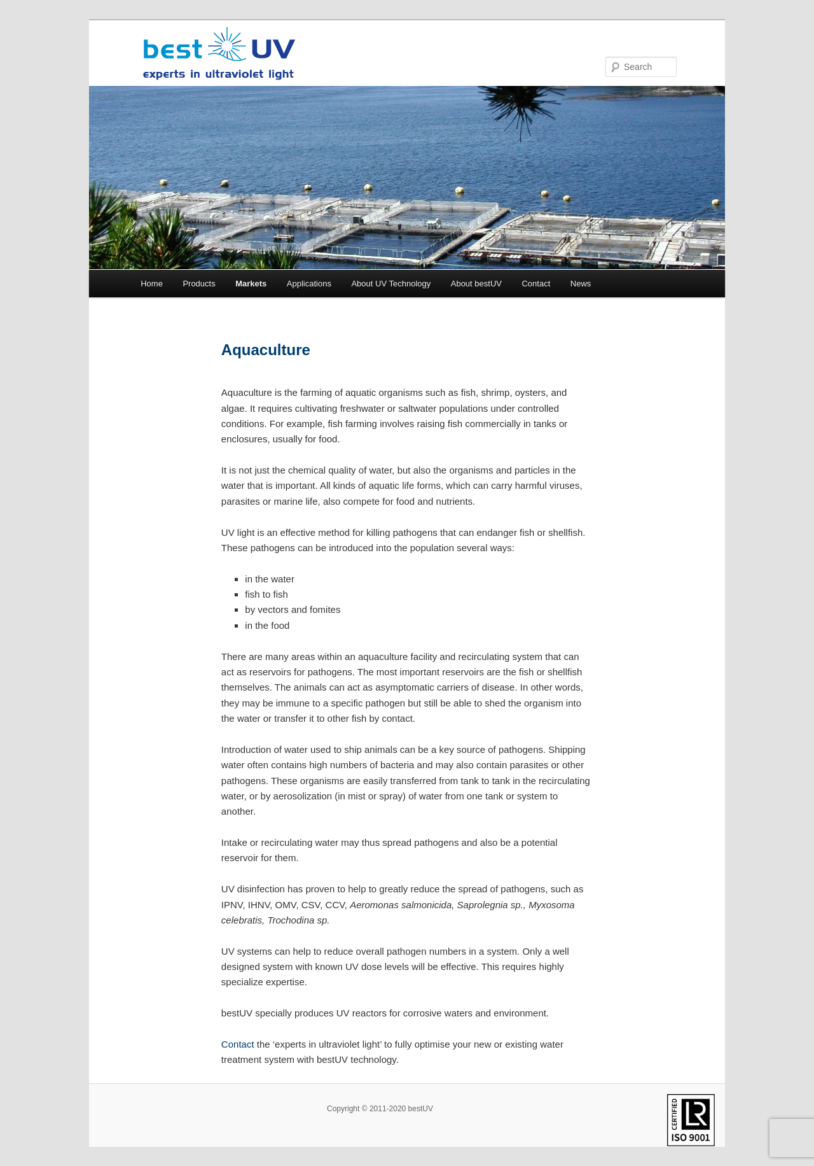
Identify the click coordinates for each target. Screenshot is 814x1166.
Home (152, 283)
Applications (309, 283)
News (580, 283)
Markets (250, 283)
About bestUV (476, 283)
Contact (535, 283)
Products (199, 283)
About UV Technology (391, 283)
